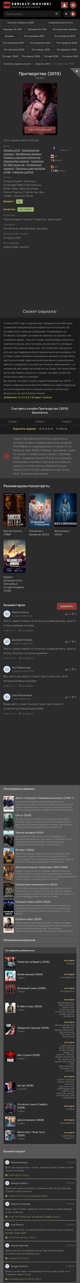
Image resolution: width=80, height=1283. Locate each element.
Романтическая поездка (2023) (26, 1196)
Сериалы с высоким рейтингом (21, 157)
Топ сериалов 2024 (40, 42)
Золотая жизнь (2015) (20, 1237)
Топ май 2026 (51, 56)
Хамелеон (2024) (17, 1175)
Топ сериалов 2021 (34, 36)
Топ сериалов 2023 (13, 42)
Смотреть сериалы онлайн (17, 63)
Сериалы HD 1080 (37, 29)
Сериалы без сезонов (16, 161)
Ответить (9, 630)
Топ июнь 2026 (70, 56)
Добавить (67, 606)
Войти (64, 5)
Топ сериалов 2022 (64, 36)
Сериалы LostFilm (23, 172)
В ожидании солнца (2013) (23, 1279)
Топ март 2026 (10, 56)
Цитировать (26, 630)
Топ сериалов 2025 (66, 42)
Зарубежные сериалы (28, 153)
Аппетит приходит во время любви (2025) (32, 1216)
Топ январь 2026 (41, 49)
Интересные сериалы (65, 29)
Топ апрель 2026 (31, 56)
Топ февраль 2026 (67, 49)
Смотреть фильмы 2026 (20, 22)
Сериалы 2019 (42, 63)
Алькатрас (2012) (17, 1258)
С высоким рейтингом (60, 22)
